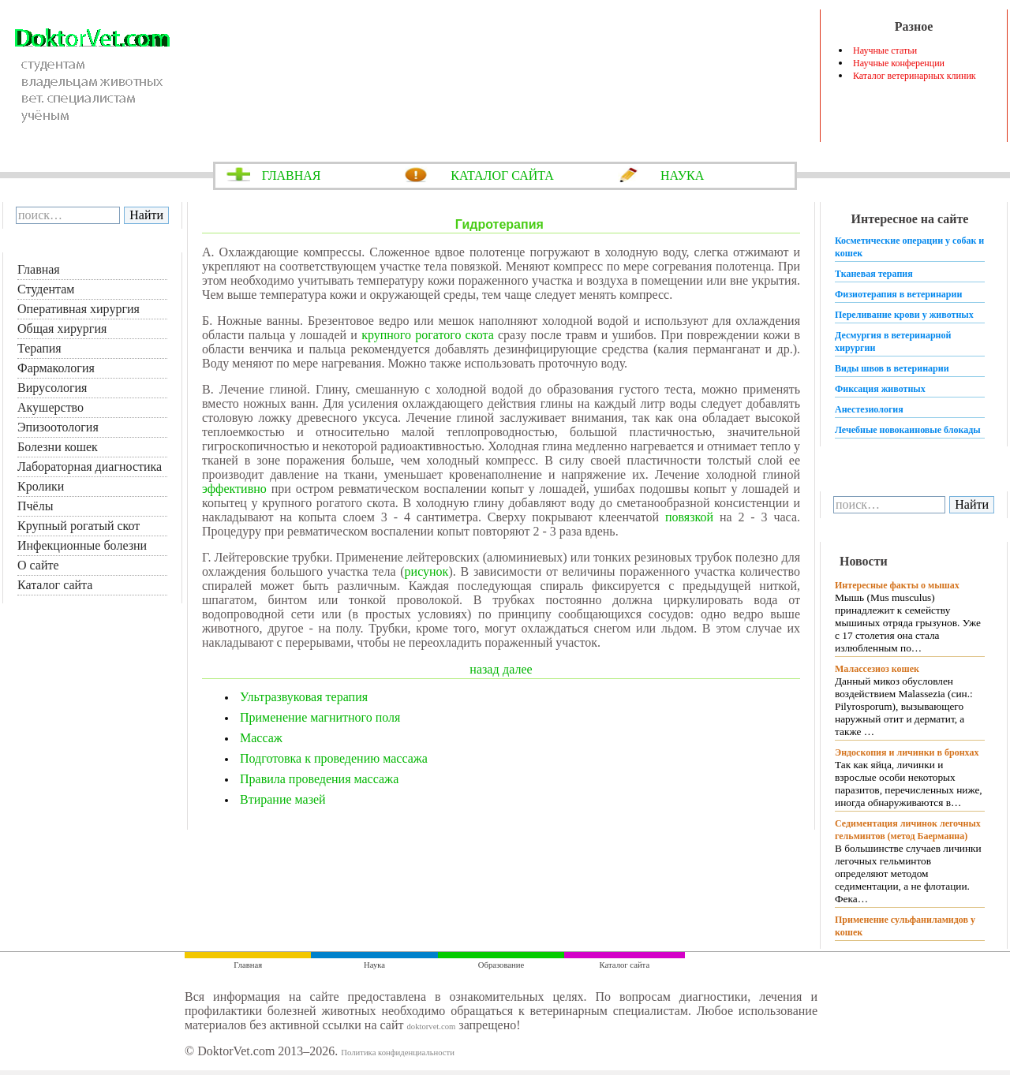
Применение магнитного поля (320, 717)
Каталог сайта (54, 585)
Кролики (40, 486)
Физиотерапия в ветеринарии (898, 294)
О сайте (38, 565)
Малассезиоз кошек (877, 668)
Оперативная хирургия (78, 308)
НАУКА (682, 175)
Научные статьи (885, 50)
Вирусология (52, 387)
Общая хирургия (62, 328)
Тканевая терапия (874, 273)
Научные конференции (899, 63)
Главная (38, 269)
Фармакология (56, 368)
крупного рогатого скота (427, 335)
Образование (501, 965)
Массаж (261, 738)
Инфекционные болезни (82, 545)
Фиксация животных (880, 388)
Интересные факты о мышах (897, 585)
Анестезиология (869, 409)
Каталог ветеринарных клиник (914, 75)
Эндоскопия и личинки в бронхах (906, 752)
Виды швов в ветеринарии (892, 368)
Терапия (39, 348)
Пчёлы (35, 506)
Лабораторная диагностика (89, 466)
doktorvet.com (430, 1026)
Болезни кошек (57, 447)
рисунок (427, 571)
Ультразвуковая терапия (304, 697)
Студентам (45, 289)
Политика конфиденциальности (397, 1052)
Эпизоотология (58, 427)
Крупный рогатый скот (78, 525)
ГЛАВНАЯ (291, 175)
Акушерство (50, 407)
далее (518, 669)
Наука (374, 965)
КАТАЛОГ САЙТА (502, 175)
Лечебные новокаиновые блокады (908, 429)
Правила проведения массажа (319, 779)
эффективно (234, 488)
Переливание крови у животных (904, 314)
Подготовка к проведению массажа (334, 758)
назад (484, 669)
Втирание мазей (283, 799)
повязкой (689, 517)
